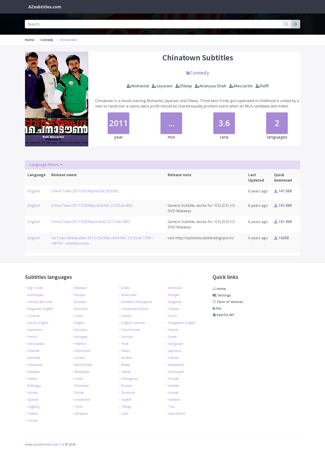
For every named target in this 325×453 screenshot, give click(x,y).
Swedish (173, 399)
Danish (125, 316)
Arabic (124, 288)
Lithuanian (33, 364)
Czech (77, 316)
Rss (217, 308)
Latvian (172, 357)
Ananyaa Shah (210, 86)
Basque (78, 295)
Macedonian (82, 364)
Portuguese (128, 378)
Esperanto (33, 330)
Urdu (123, 413)
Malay (124, 364)
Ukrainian (80, 413)
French (31, 337)
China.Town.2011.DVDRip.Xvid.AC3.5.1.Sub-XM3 (90, 221)
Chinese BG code (38, 302)
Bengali (172, 295)
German (126, 337)
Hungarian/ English (180, 323)
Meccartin (241, 86)
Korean (78, 357)
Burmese (80, 309)
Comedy (46, 40)
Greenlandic (34, 343)
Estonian (79, 330)
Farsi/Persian (129, 330)
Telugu (125, 406)
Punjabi (172, 378)
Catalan (172, 309)
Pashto (31, 378)
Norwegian (175, 371)
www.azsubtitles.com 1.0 (44, 444)
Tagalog (32, 406)
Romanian (80, 385)
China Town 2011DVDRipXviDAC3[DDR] (84, 191)
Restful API (223, 315)
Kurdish (125, 357)
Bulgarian (174, 302)
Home (29, 40)
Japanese (173, 350)
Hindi (123, 343)
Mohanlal (138, 86)
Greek (171, 337)
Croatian (32, 316)
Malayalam (175, 364)
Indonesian (81, 350)
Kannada (32, 357)
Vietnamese (175, 413)
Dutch (171, 316)
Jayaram (162, 86)
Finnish (172, 330)
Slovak (78, 392)
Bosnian (79, 302)
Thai (170, 406)
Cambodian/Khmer (134, 309)
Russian (125, 385)
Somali (172, 392)
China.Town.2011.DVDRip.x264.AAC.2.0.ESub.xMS (91, 205)
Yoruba (31, 420)
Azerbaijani (34, 295)
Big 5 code (34, 288)
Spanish (32, 399)
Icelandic (32, 350)
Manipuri (32, 371)
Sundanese (81, 399)
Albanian (79, 288)
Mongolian (81, 371)
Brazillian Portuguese (135, 302)
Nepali (124, 371)
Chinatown (68, 40)
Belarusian (128, 295)
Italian (124, 350)
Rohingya (33, 385)
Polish (77, 378)
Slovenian (127, 392)
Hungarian (174, 343)
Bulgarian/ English (39, 309)
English (34, 191)
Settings (222, 295)
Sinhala (31, 392)
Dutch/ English (36, 323)
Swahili (125, 399)
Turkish (31, 413)
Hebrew (79, 343)
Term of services (228, 302)
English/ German (132, 323)
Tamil (77, 406)
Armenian (174, 288)
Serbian (172, 385)
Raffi (262, 86)
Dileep (183, 86)
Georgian (80, 337)
